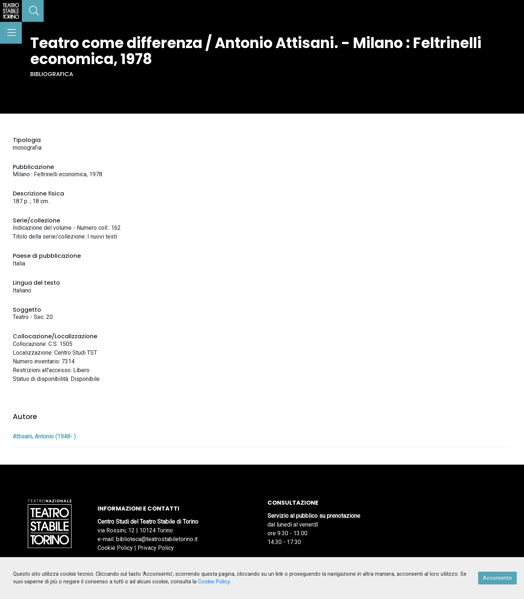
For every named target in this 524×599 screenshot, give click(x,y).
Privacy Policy (156, 547)
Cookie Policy (115, 547)
